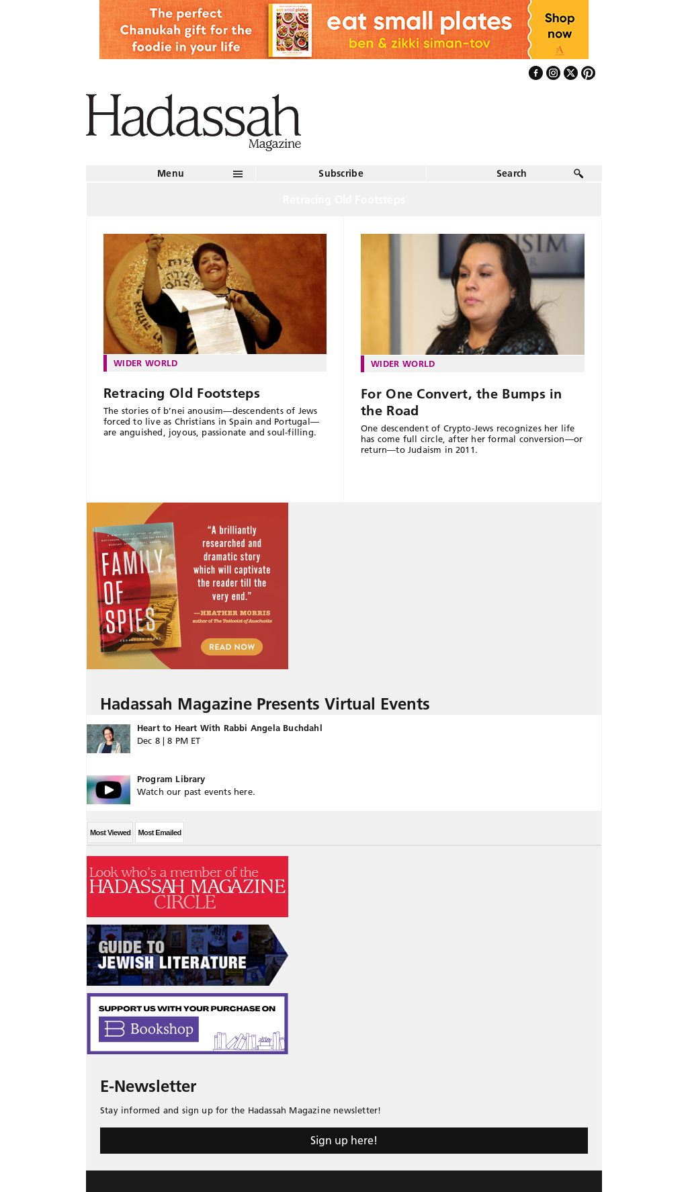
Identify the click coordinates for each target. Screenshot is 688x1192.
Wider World (146, 362)
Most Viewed (110, 832)
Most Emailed (159, 832)
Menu (170, 173)
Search (512, 173)
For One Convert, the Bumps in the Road (461, 402)
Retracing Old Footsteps (181, 393)
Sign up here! (344, 1140)
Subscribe (340, 173)
